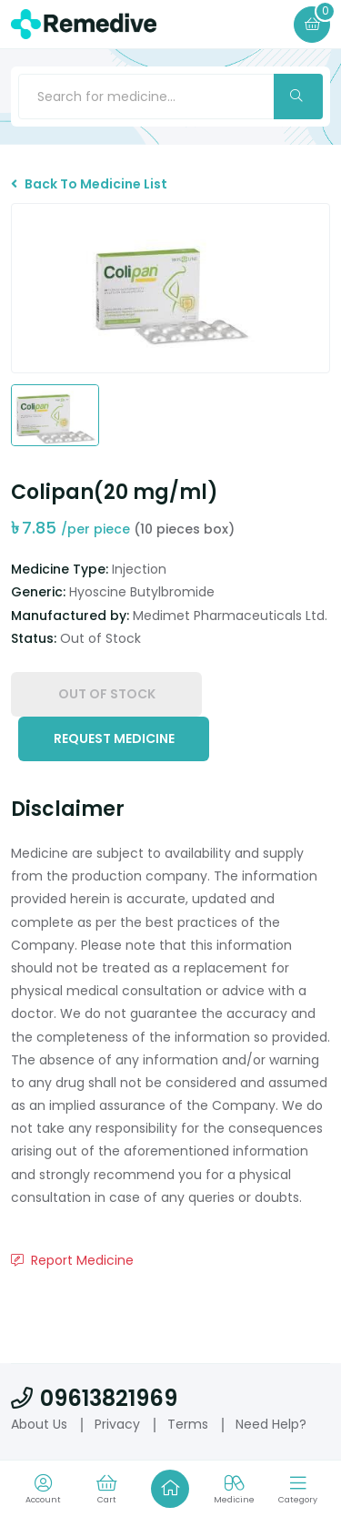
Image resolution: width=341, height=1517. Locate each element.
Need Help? (271, 1424)
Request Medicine (114, 738)
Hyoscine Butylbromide (142, 592)
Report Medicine (72, 1260)
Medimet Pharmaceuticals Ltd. (230, 615)
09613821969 (94, 1398)
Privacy (117, 1424)
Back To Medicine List (89, 184)
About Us (39, 1424)
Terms (187, 1424)
